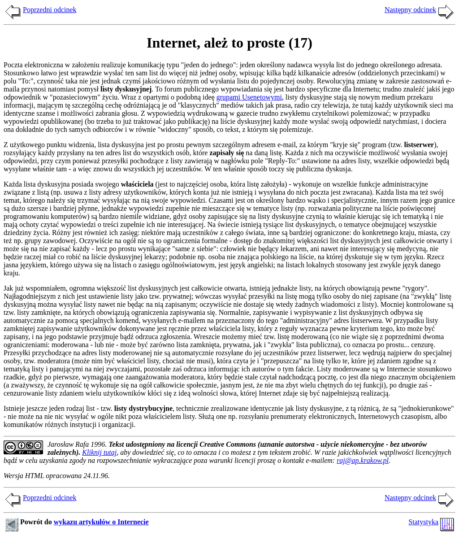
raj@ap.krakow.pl (363, 460)
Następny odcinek (410, 9)
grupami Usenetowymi (249, 97)
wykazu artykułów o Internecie (101, 522)
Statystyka (423, 522)
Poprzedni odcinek (50, 9)
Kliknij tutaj (99, 452)
